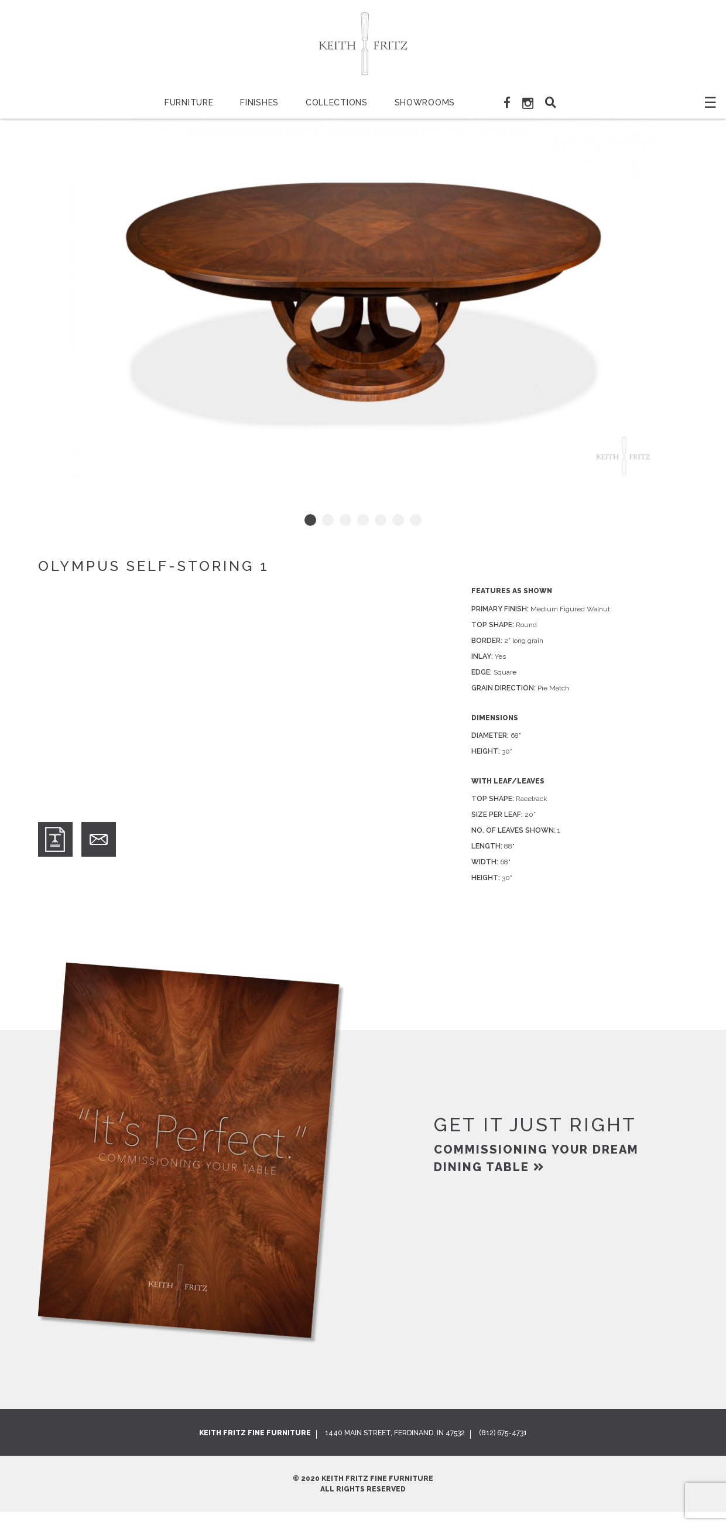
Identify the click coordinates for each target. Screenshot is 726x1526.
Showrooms (425, 102)
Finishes (259, 102)
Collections (337, 102)
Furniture (189, 102)
